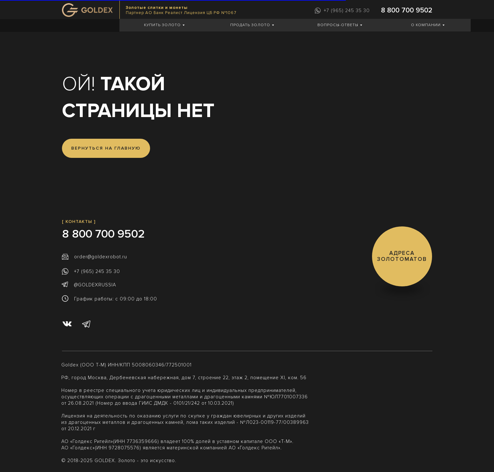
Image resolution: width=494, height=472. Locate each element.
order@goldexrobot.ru (100, 257)
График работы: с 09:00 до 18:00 (115, 299)
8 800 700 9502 (406, 10)
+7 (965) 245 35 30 (347, 10)
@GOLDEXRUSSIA (95, 285)
